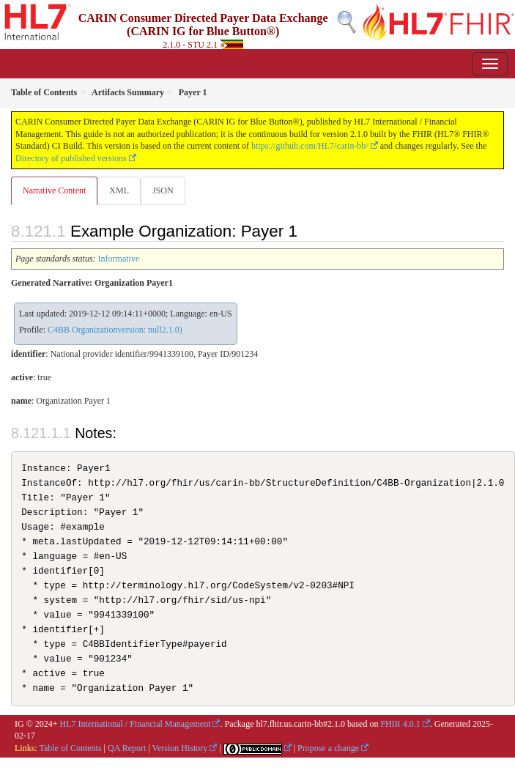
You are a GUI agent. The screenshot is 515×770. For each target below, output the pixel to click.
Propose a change (328, 748)
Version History (180, 748)
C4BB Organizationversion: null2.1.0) (115, 330)
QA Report (127, 748)
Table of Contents (70, 748)
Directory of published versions (71, 158)
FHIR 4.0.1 (400, 723)
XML (119, 190)
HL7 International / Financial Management (135, 723)
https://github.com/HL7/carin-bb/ (309, 146)
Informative (119, 258)
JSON (163, 190)
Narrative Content (54, 190)
